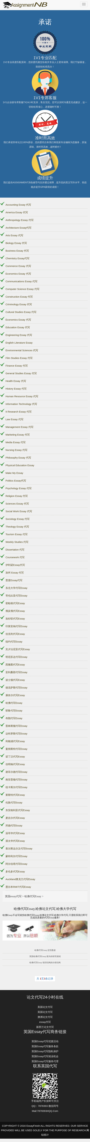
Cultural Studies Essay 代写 (21, 312)
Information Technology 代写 (21, 404)
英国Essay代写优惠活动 (45, 1041)
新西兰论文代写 (45, 1027)
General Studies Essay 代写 (21, 373)
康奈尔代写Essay (15, 695)
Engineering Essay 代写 (19, 335)
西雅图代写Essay (15, 664)
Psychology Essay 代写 (19, 488)
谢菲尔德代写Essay (16, 771)
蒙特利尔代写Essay (16, 856)
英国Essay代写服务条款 (45, 1046)
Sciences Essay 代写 (17, 503)
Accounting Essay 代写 (18, 204)
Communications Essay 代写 (21, 281)
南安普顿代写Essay (16, 779)
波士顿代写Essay (15, 679)
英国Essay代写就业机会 (45, 1056)
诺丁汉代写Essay (15, 756)
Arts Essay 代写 (14, 235)
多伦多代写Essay (15, 871)
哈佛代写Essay (14, 702)
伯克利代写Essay (15, 633)
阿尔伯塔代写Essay (16, 863)
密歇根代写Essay (15, 603)
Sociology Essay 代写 (18, 519)
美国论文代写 (45, 1007)
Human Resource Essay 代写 (22, 396)
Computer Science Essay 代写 (22, 289)
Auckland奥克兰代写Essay (20, 879)
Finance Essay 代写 (17, 365)
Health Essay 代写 (16, 381)
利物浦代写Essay (15, 741)
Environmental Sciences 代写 (22, 350)
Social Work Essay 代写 (19, 511)
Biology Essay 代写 (16, 243)
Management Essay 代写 (19, 427)
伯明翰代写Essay (15, 764)
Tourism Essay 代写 (17, 534)
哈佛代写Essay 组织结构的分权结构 (45, 962)
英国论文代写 (45, 1012)
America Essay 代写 (17, 212)
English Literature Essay (19, 342)
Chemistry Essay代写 (17, 258)
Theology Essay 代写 (17, 526)
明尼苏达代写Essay (16, 656)
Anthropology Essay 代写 (20, 220)
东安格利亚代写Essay (18, 810)
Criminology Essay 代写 (19, 304)
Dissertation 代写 (15, 549)
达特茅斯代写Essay (16, 733)
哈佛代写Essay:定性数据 (45, 950)
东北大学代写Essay (16, 587)
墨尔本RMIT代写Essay (18, 886)
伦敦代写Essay (14, 802)
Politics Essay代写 (16, 480)
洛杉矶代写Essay (15, 618)
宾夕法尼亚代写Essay (18, 649)
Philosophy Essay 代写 (18, 457)
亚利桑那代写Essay (16, 672)
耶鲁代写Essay (14, 710)
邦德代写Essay (14, 825)
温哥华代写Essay (15, 833)
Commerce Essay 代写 (18, 266)
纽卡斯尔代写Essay (16, 787)
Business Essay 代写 (17, 250)
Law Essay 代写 (14, 419)
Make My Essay (14, 473)
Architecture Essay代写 (18, 227)
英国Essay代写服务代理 (45, 1061)
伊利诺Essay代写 (15, 565)
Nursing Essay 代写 (16, 450)
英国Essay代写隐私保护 (45, 1051)
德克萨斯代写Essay (16, 687)
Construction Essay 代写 (19, 296)
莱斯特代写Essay (15, 794)
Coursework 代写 (15, 557)
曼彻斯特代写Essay (16, 748)
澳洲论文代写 (45, 1017)
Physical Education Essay (20, 465)
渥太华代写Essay (15, 840)
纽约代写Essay (14, 641)
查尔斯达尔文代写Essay (19, 848)
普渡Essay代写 (14, 580)
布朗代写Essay (14, 718)
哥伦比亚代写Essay (16, 595)
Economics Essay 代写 (18, 273)
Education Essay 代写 (18, 327)
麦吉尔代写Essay (15, 817)
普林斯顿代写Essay (16, 725)
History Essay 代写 (16, 388)
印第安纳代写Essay (16, 626)
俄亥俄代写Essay (15, 610)
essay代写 (45, 1022)
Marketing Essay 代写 (18, 434)
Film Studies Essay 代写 (19, 358)
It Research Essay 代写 (19, 411)
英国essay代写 (13, 896)
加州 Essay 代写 (15, 572)
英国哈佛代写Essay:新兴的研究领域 (45, 956)
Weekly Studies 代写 (17, 542)
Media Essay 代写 (16, 442)
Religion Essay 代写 (17, 496)
